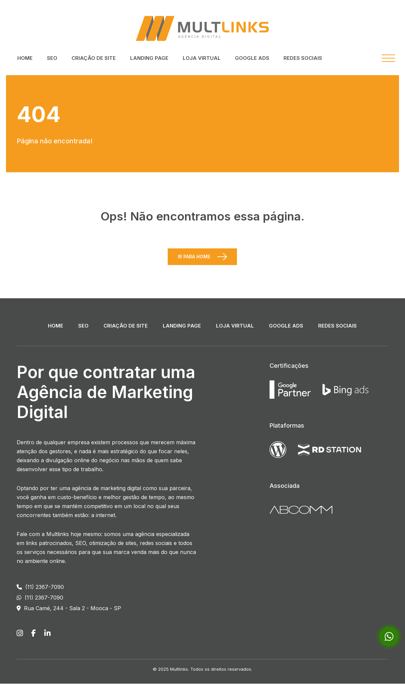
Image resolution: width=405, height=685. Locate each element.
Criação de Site (94, 58)
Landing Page (149, 58)
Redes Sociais (303, 58)
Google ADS (252, 58)
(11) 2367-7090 (40, 588)
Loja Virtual (202, 58)
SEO (52, 58)
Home (25, 58)
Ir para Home (194, 258)
